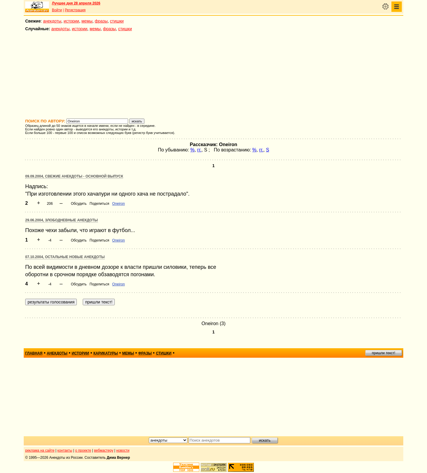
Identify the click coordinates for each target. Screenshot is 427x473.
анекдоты (52, 21)
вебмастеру (103, 450)
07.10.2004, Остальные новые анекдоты (65, 257)
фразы (101, 21)
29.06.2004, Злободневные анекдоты (61, 220)
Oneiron (118, 204)
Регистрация (75, 10)
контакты (65, 450)
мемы (87, 21)
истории (71, 21)
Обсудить (79, 204)
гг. (199, 149)
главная (33, 353)
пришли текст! (383, 353)
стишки (117, 21)
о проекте (83, 450)
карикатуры (105, 353)
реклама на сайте (40, 450)
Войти (57, 10)
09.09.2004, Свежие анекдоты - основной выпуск (74, 176)
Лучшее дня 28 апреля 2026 (76, 3)
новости (122, 450)
